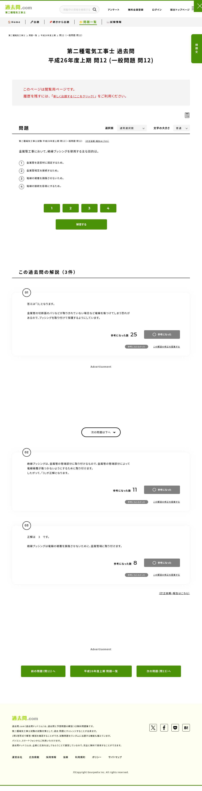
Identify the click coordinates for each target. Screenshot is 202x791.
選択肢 (109, 128)
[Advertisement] (101, 397)
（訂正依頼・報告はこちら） (98, 140)
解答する (81, 228)
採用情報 (52, 762)
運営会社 (17, 762)
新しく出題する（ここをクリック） (78, 95)
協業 (67, 762)
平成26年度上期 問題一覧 (101, 676)
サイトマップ (118, 762)
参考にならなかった (136, 350)
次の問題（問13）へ (159, 676)
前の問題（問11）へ (43, 676)
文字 (162, 128)
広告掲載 (35, 762)
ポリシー (99, 762)
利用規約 (82, 762)
